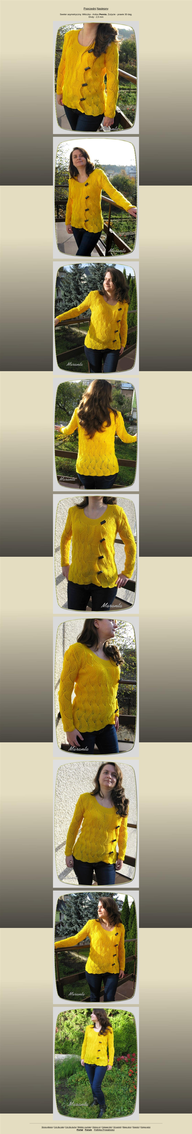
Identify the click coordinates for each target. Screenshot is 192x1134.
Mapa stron (127, 1127)
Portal (80, 1130)
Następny (102, 8)
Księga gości (146, 1127)
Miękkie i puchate (84, 1127)
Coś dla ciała (59, 1127)
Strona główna (47, 1127)
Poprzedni (90, 8)
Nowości (136, 1127)
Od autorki (117, 1127)
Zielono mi (96, 1127)
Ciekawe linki (107, 1127)
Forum (88, 1130)
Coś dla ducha (70, 1127)
